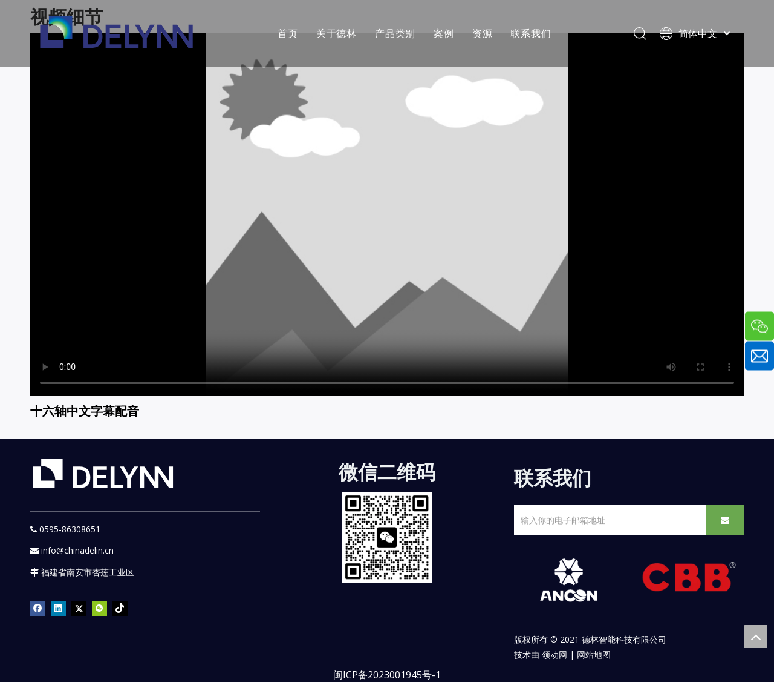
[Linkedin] (58, 608)
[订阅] (725, 520)
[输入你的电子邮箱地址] (608, 520)
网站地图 (594, 654)
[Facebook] (37, 608)
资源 (482, 33)
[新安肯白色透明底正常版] (568, 580)
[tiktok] (120, 608)
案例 (444, 33)
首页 (288, 33)
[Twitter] (78, 608)
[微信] (99, 608)
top (755, 636)
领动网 (554, 654)
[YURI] (387, 537)
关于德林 (336, 33)
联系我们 (530, 33)
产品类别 (395, 33)
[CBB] (689, 580)
